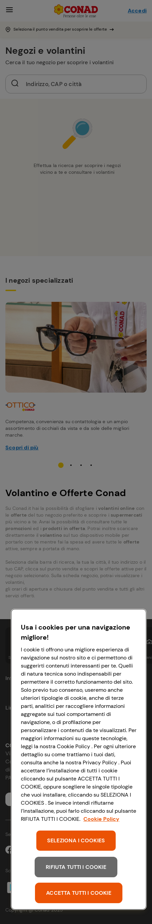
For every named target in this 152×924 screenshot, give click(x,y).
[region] (79, 759)
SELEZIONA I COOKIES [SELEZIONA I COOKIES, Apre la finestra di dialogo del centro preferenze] (76, 840)
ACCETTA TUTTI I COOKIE (78, 892)
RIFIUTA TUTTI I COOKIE (76, 867)
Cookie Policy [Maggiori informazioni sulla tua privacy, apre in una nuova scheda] (101, 818)
